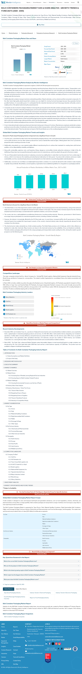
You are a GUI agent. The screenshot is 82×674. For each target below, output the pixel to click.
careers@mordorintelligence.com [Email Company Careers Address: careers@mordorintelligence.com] (54, 636)
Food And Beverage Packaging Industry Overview (14, 597)
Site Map (15, 664)
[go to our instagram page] (59, 644)
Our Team (16, 630)
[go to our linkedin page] (46, 644)
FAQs (14, 641)
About (45, 2)
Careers (3, 657)
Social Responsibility (19, 637)
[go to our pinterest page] (56, 644)
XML (2, 664)
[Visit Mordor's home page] (11, 2)
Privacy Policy (5, 660)
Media (3, 637)
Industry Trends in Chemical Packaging (40, 592)
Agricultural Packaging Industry (12, 592)
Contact (73, 2)
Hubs (14, 653)
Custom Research (37, 2)
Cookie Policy (17, 660)
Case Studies (17, 646)
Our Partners (16, 634)
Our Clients (4, 634)
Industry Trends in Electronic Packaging (66, 592)
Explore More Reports (21, 589)
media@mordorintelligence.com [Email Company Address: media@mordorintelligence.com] (34, 653)
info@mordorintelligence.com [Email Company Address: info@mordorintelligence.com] (36, 645)
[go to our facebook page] (49, 644)
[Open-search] (78, 2)
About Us (3, 630)
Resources (59, 2)
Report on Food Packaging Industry (39, 597)
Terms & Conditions (19, 657)
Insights (3, 646)
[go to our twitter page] (53, 644)
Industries (66, 2)
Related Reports (9, 589)
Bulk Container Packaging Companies (14, 616)
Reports (29, 2)
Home (3, 627)
